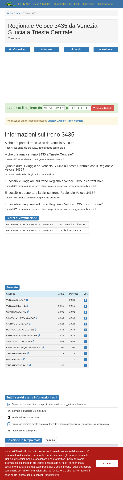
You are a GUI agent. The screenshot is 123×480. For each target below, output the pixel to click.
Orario (19, 13)
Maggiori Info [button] (52, 475)
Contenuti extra (106, 4)
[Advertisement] (64, 75)
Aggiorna (50, 440)
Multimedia (89, 4)
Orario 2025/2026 (43, 4)
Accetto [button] (107, 463)
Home (10, 13)
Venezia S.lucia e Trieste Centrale (65, 120)
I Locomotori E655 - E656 (68, 4)
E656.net (24, 4)
